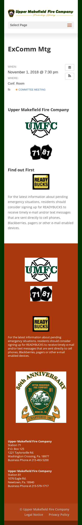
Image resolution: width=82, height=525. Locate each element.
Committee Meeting (30, 89)
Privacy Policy (59, 514)
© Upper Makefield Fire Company (44, 509)
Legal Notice (33, 514)
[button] (69, 76)
